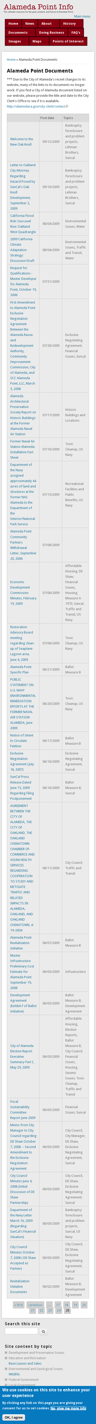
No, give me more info (68, 1408)
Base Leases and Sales (25, 1363)
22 (41, 1310)
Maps (37, 41)
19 (75, 1305)
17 (58, 1305)
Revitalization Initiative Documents (19, 1286)
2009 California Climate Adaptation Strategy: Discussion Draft (22, 250)
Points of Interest (68, 41)
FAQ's (75, 32)
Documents (18, 32)
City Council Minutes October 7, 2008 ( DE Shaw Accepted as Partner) (23, 1257)
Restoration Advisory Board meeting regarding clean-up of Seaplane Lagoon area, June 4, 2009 (22, 643)
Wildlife (14, 1374)
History (69, 23)
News (29, 23)
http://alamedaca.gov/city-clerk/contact (37, 106)
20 (84, 1305)
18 (66, 1305)
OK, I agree (14, 1417)
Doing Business (51, 32)
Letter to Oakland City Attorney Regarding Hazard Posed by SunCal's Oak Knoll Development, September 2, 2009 (23, 186)
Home (13, 23)
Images (14, 41)
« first (18, 1305)
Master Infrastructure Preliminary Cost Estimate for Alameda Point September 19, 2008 (22, 972)
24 (59, 1310)
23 (50, 1310)
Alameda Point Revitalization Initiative (20, 943)
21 (33, 1310)
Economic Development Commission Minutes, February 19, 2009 (23, 593)
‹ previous (35, 1305)
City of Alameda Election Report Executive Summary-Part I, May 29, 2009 (22, 1056)
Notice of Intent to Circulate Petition (21, 740)
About (46, 23)
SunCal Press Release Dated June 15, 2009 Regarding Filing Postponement (22, 787)
